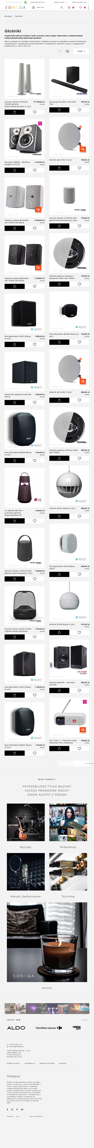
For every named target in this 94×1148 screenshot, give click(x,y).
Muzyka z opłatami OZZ (14, 2)
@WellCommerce (36, 1142)
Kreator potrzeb (47, 1089)
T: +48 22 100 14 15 (14, 1070)
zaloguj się (79, 2)
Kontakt (63, 1089)
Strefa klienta (13, 1089)
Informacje (30, 1089)
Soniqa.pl (8, 16)
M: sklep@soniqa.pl (15, 1072)
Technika (18, 16)
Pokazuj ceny (59, 2)
